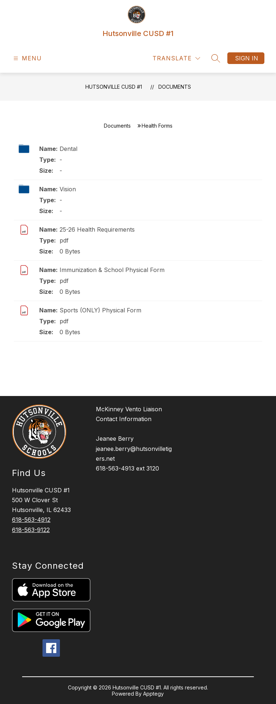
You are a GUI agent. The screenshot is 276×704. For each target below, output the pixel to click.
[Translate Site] (176, 58)
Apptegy (153, 694)
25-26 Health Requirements (97, 229)
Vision (68, 189)
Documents (174, 87)
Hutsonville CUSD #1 (113, 87)
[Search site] (215, 58)
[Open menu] (27, 58)
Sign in (246, 58)
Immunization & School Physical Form (112, 269)
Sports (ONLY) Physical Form (100, 310)
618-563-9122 (31, 529)
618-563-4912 (31, 519)
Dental (68, 148)
